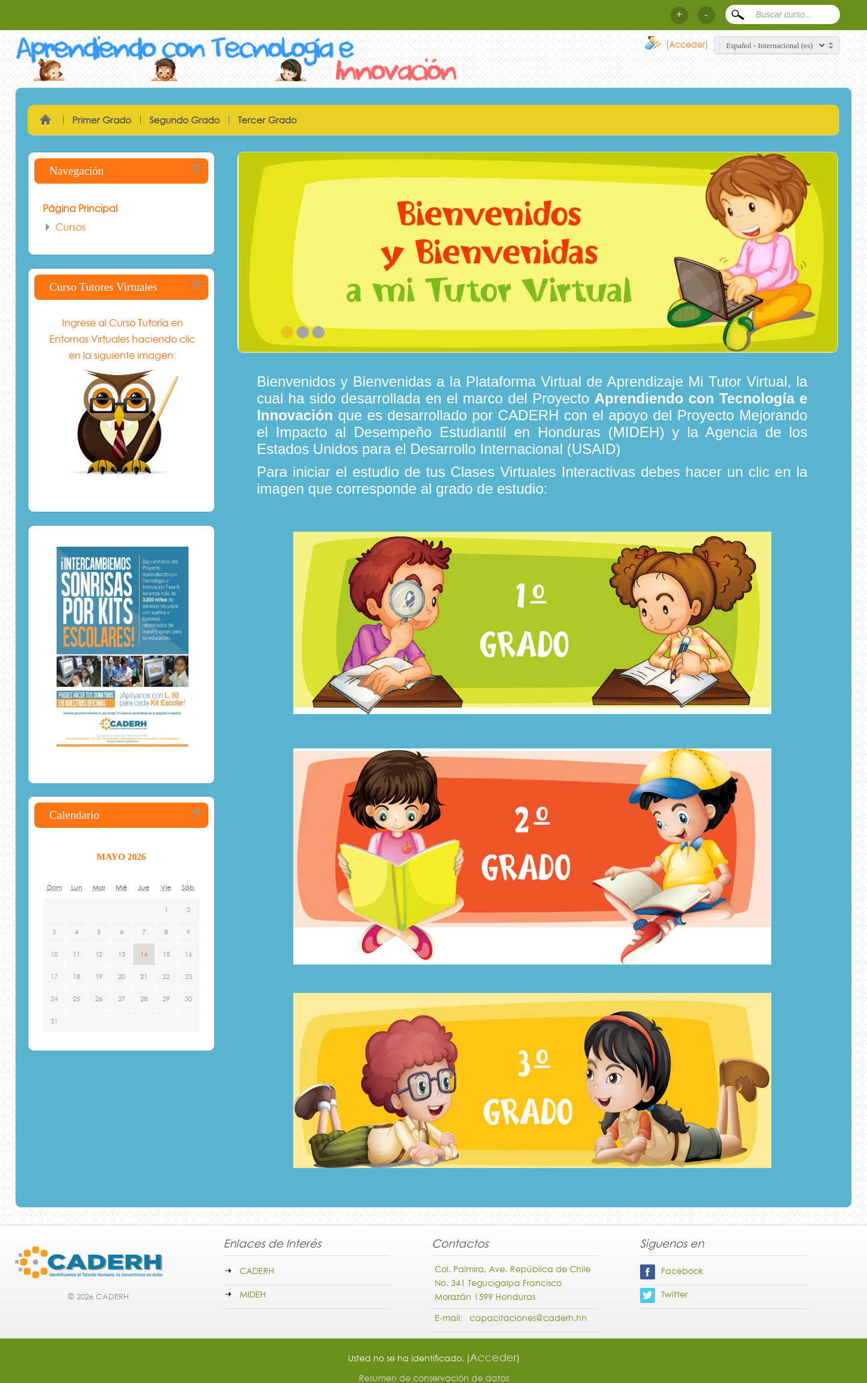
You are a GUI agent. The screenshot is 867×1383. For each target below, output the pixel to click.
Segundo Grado (184, 119)
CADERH (257, 1271)
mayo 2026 (121, 856)
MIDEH (253, 1294)
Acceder (687, 44)
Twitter (664, 1294)
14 (144, 954)
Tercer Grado (267, 119)
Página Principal (80, 208)
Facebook (671, 1271)
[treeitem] (121, 208)
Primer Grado (101, 119)
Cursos (70, 227)
